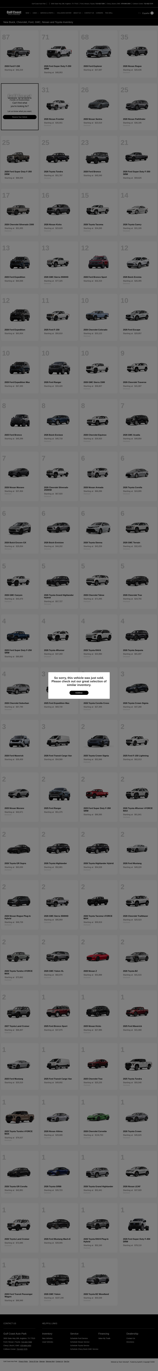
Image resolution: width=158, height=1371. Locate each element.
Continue (79, 693)
